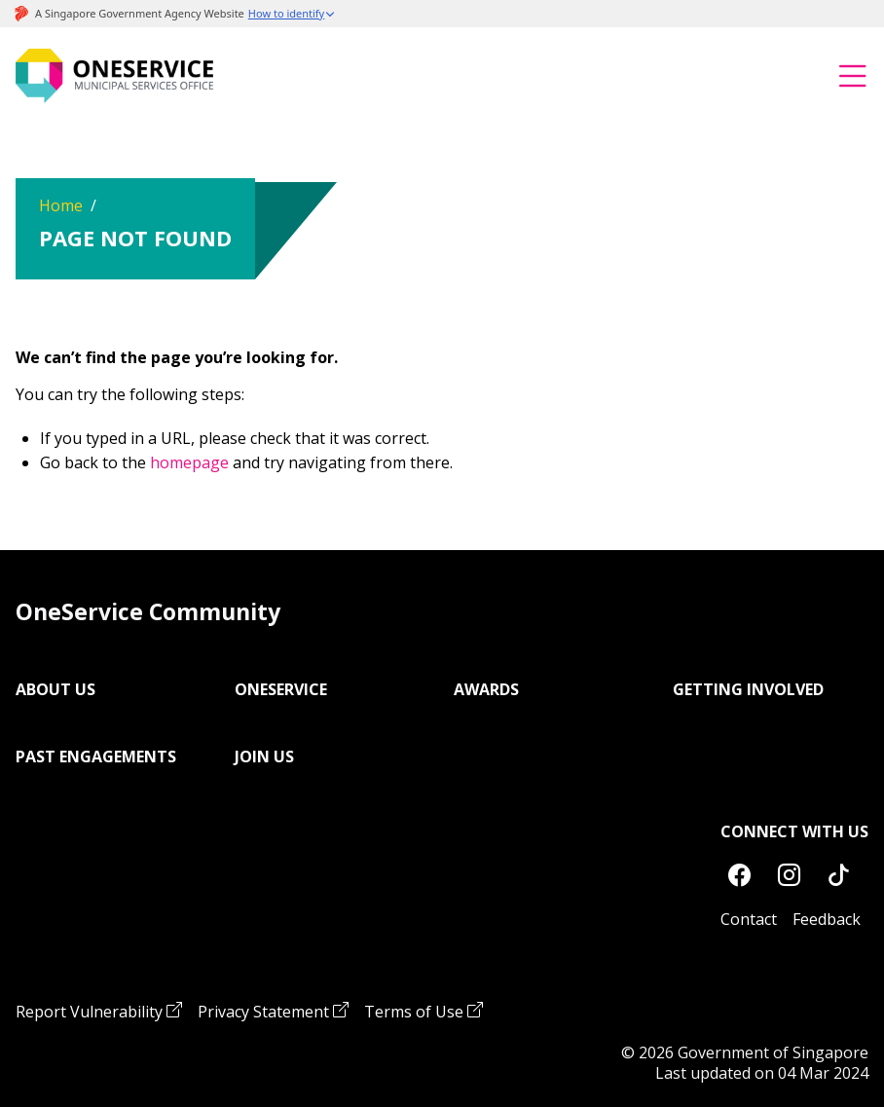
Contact (748, 919)
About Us (55, 689)
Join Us (264, 756)
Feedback (826, 919)
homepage (189, 462)
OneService (281, 689)
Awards (486, 689)
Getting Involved (748, 689)
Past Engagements (96, 756)
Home (61, 205)
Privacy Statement (263, 1011)
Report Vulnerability (89, 1011)
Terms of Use (413, 1011)
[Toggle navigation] (852, 75)
